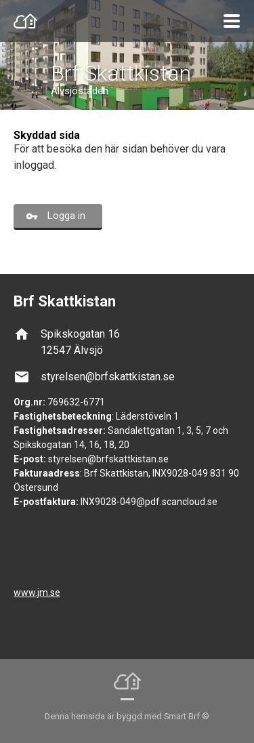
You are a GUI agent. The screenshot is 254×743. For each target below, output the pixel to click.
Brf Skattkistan (121, 73)
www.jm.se (37, 592)
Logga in (66, 215)
